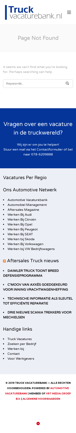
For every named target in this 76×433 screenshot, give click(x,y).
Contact (13, 354)
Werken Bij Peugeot (22, 229)
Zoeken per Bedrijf (21, 344)
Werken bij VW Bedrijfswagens (31, 249)
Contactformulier (50, 149)
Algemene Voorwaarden (41, 398)
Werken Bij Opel (19, 224)
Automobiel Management (27, 205)
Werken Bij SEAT (20, 234)
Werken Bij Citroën (21, 220)
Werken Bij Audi (19, 215)
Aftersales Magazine (23, 210)
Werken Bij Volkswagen (25, 244)
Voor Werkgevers (20, 359)
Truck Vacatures (19, 339)
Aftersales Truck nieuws (33, 260)
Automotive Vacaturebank (27, 200)
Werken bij (15, 349)
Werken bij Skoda (20, 239)
